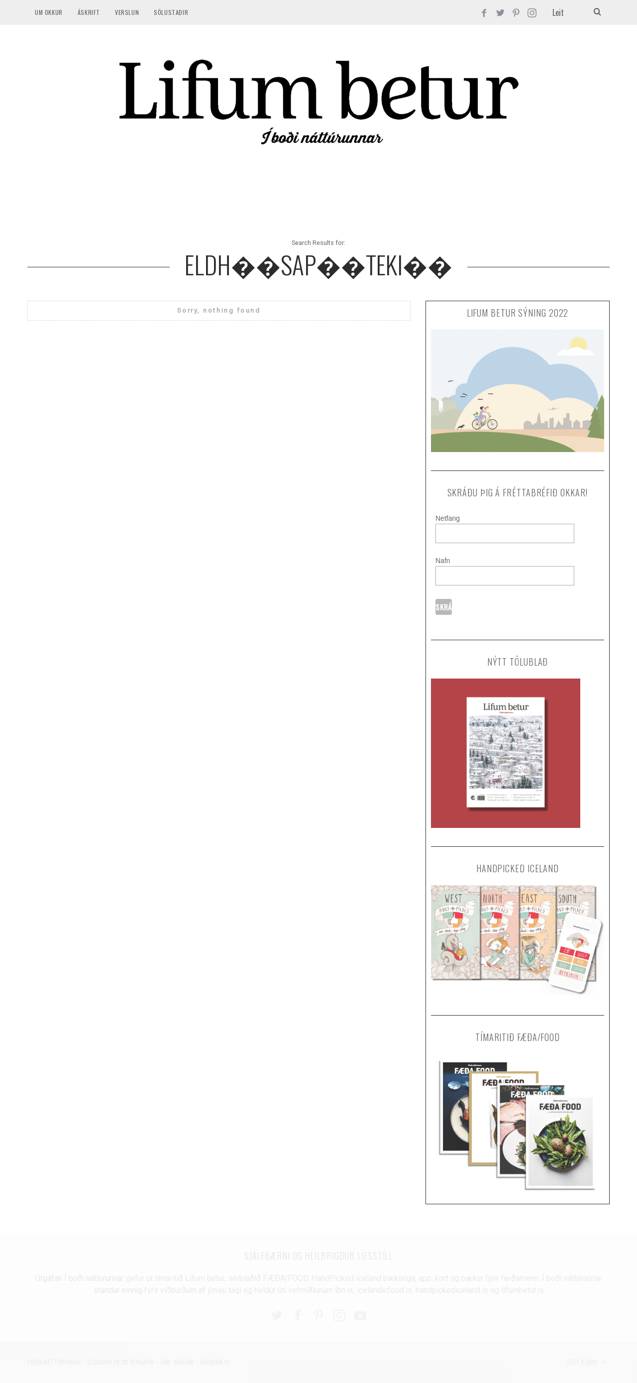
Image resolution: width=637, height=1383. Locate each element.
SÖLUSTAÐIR (171, 12)
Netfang (447, 518)
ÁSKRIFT (89, 12)
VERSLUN (127, 12)
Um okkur (49, 12)
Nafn (442, 561)
